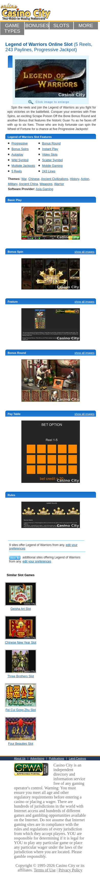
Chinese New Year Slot (20, 642)
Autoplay (17, 154)
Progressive (19, 143)
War (24, 179)
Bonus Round (51, 143)
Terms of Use (45, 870)
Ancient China (28, 184)
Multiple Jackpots (23, 166)
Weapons (46, 184)
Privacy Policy (70, 870)
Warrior (59, 184)
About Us (19, 758)
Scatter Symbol (52, 160)
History (74, 179)
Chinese (33, 179)
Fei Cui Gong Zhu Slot (21, 710)
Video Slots (50, 154)
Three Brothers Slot (20, 676)
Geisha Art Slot (20, 609)
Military (12, 184)
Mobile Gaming (52, 166)
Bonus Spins (19, 149)
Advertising (37, 758)
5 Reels (16, 171)
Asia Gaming (44, 189)
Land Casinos (77, 758)
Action (85, 179)
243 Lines (48, 171)
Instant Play (50, 149)
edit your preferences (36, 561)
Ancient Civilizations (54, 179)
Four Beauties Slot (20, 743)
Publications (56, 758)
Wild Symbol (19, 160)
